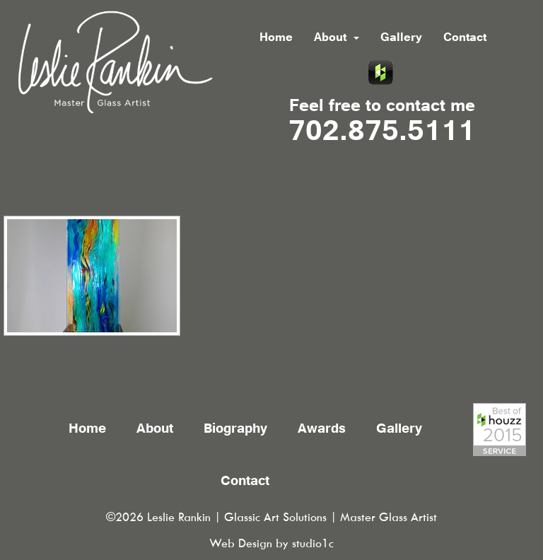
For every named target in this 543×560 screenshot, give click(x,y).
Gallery (401, 38)
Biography (235, 430)
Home (276, 38)
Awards (322, 430)
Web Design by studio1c (271, 543)
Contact (464, 38)
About (336, 38)
